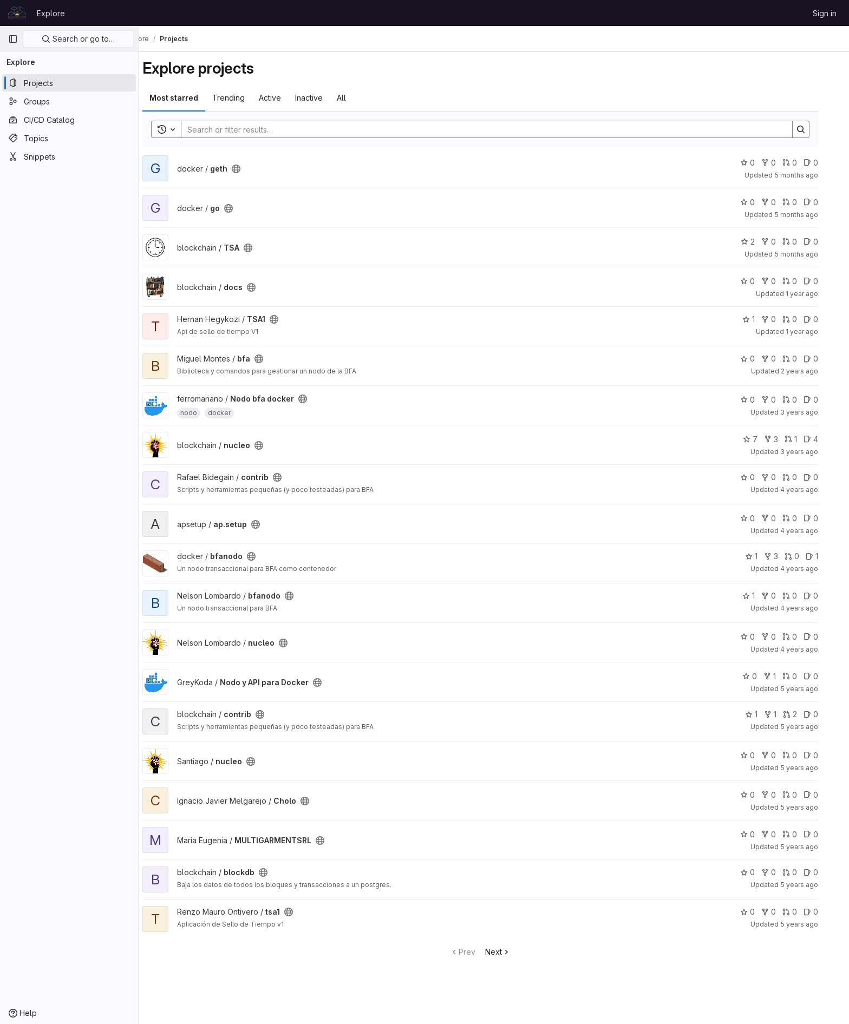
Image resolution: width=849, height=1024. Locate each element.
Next (511, 951)
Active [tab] (283, 97)
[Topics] (69, 138)
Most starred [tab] (187, 97)
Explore (51, 13)
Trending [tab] (242, 97)
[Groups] (69, 101)
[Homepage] (17, 13)
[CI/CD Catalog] (69, 119)
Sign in (825, 13)
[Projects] (69, 82)
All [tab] (355, 97)
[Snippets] (69, 156)
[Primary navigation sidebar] (13, 39)
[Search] (495, 129)
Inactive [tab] (322, 97)
